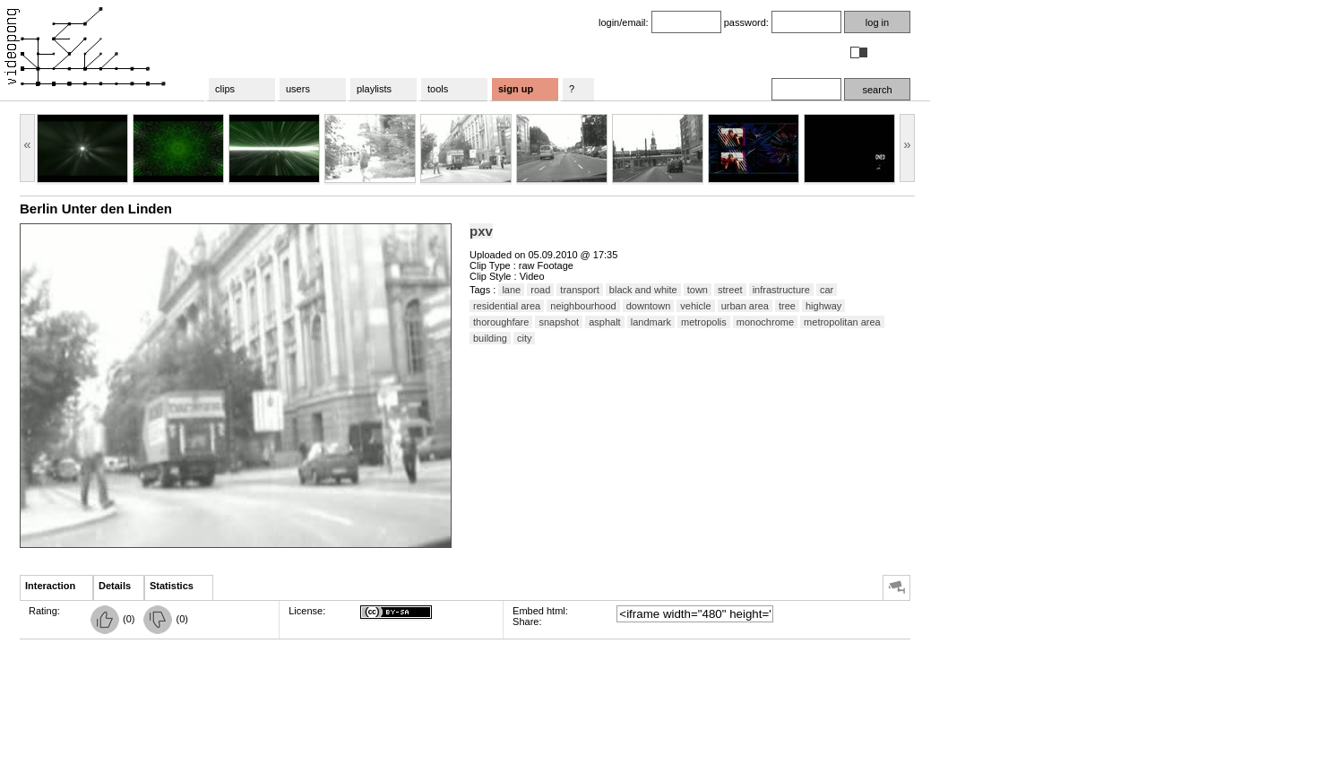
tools (437, 88)
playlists (374, 88)
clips (225, 88)
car (826, 289)
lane (511, 289)
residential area (506, 305)
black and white (643, 289)
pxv (481, 231)
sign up (515, 88)
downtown (648, 305)
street (730, 289)
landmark (651, 322)
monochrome (765, 322)
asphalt (604, 322)
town (697, 289)
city (524, 338)
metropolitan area (842, 322)
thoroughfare (501, 322)
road (540, 289)
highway (823, 305)
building (490, 338)
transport (579, 289)
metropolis (704, 322)
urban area (745, 305)
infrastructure (781, 289)
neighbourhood (583, 305)
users (298, 88)
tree (787, 305)
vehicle (695, 305)
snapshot (559, 322)
